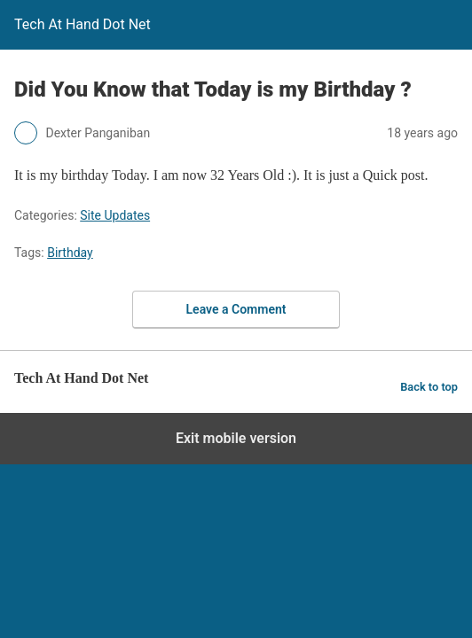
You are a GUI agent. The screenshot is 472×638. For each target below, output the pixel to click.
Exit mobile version (236, 438)
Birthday (70, 252)
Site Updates (115, 215)
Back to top (429, 386)
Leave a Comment (236, 309)
